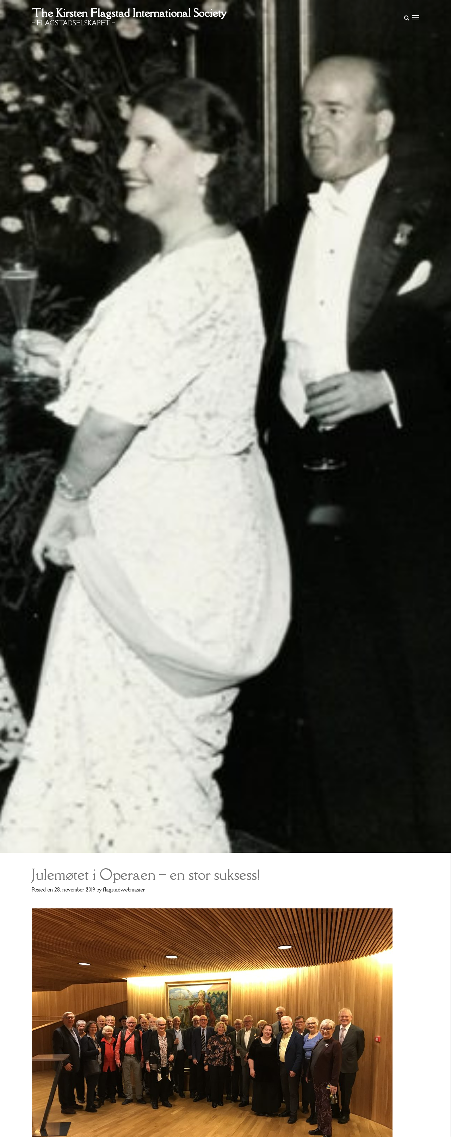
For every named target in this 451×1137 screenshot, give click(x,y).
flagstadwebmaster (124, 889)
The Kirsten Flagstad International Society (129, 13)
